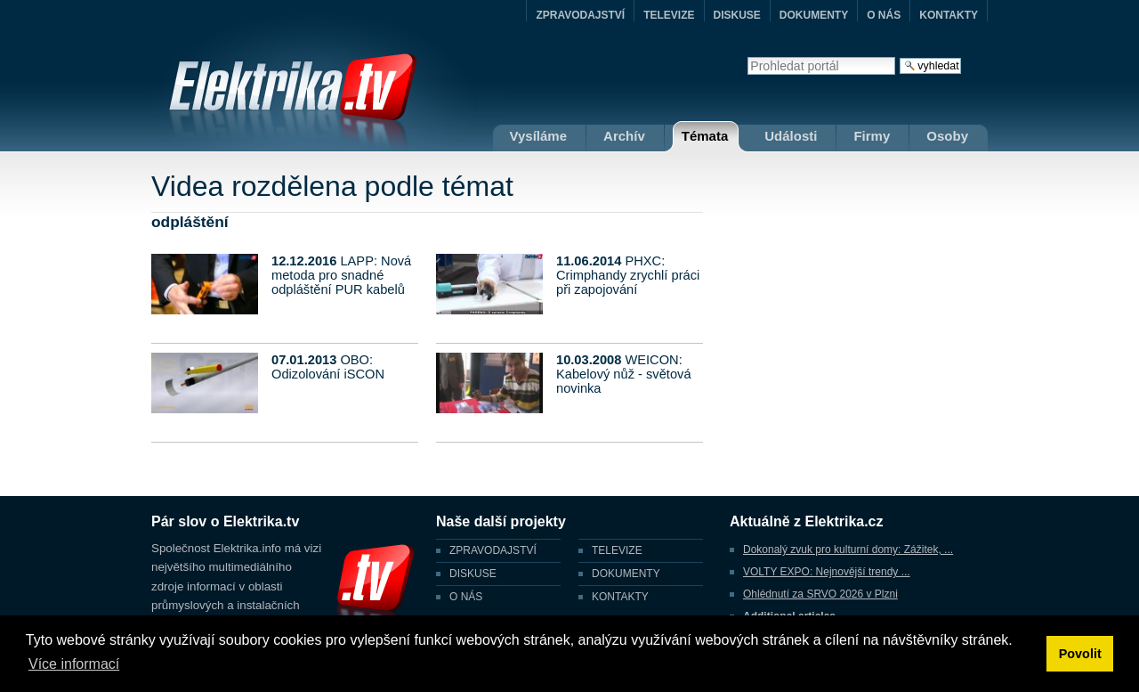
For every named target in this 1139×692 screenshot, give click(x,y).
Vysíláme (539, 135)
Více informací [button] (73, 664)
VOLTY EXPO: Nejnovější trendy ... (826, 572)
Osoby (947, 135)
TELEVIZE (668, 15)
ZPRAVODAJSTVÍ (580, 15)
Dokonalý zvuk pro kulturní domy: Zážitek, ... (848, 549)
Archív (624, 135)
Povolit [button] (1080, 654)
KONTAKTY (948, 15)
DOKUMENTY (814, 15)
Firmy (871, 135)
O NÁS (884, 15)
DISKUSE (737, 15)
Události (790, 135)
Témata (705, 135)
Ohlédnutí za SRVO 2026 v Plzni (820, 594)
